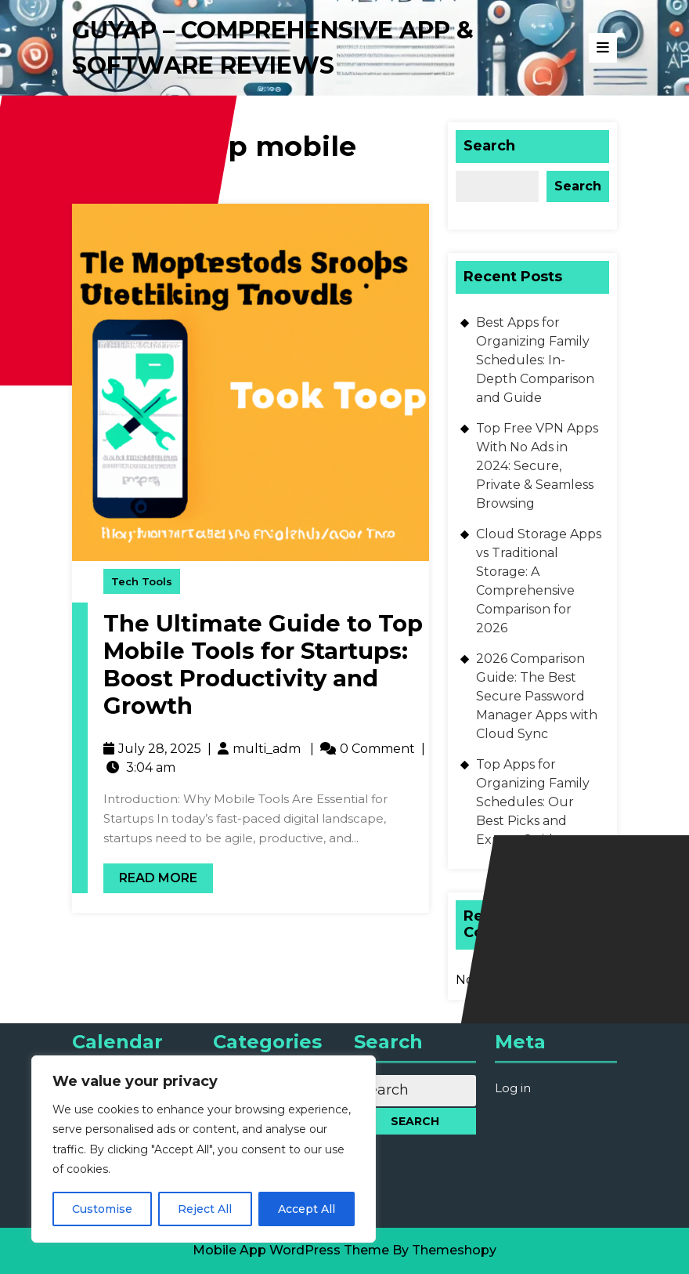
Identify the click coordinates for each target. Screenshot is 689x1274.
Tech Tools (141, 581)
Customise (102, 1209)
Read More (150, 874)
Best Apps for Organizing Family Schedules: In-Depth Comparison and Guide (535, 360)
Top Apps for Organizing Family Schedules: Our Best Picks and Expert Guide (533, 802)
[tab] (603, 48)
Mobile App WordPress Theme (291, 1250)
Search (489, 145)
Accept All (306, 1209)
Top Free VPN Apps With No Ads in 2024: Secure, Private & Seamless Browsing (537, 466)
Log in (513, 1087)
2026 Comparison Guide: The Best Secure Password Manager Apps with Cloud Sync (536, 696)
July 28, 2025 (159, 748)
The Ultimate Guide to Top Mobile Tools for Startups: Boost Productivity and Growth (263, 664)
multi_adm (267, 748)
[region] (203, 1149)
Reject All (205, 1209)
